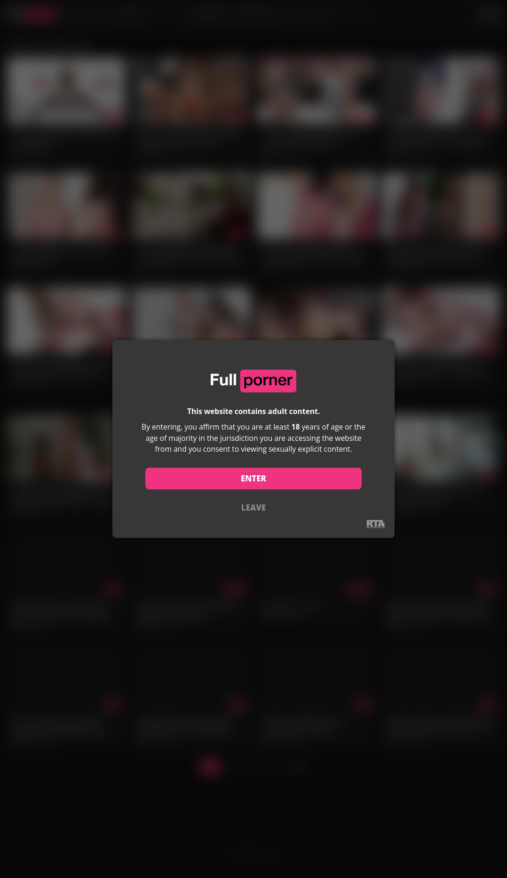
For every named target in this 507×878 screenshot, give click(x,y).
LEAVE (253, 507)
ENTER (253, 478)
